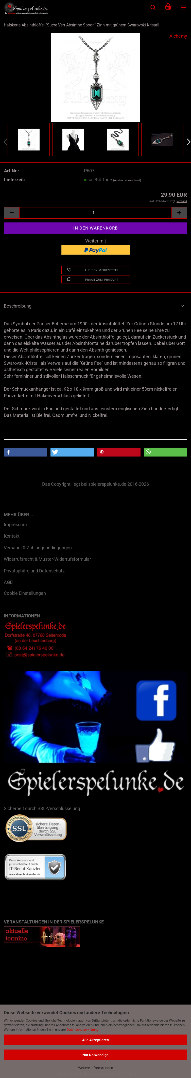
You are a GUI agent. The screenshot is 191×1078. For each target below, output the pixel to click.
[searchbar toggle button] (153, 7)
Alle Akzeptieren (95, 1040)
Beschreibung (17, 306)
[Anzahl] (95, 213)
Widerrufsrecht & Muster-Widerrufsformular (47, 559)
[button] (11, 213)
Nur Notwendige (95, 1055)
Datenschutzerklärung (82, 1029)
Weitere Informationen (95, 1068)
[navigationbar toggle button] (183, 7)
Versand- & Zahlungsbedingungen (38, 547)
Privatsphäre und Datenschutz (34, 570)
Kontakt (12, 536)
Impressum (15, 524)
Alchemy (178, 36)
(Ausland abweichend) (127, 180)
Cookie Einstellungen (25, 593)
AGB (8, 582)
